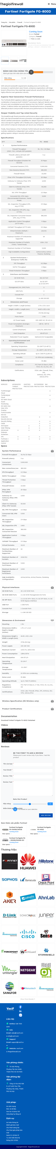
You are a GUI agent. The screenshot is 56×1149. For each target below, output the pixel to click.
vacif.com (19, 1048)
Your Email (7, 770)
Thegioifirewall (11, 4)
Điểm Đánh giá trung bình (12, 808)
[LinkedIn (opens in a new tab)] (20, 1011)
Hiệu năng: (7, 804)
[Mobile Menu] (52, 4)
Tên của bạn (8, 764)
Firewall (38, 36)
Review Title (8, 776)
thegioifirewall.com (14, 1052)
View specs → (7, 834)
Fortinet (23, 823)
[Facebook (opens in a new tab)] (20, 1006)
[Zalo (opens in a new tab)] (20, 1015)
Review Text (8, 782)
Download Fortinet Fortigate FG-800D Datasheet (18, 720)
